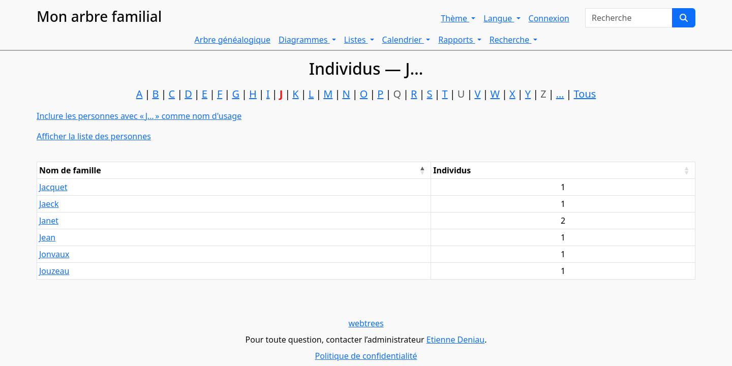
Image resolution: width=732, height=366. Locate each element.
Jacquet (53, 187)
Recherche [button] (511, 39)
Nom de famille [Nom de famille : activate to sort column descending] (70, 170)
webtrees (365, 323)
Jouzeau (54, 271)
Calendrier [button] (403, 39)
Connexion (549, 18)
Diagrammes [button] (304, 39)
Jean (47, 237)
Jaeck (49, 203)
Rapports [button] (456, 39)
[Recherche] (683, 17)
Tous (585, 94)
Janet (48, 220)
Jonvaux (54, 254)
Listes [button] (356, 39)
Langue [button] (498, 18)
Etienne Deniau (455, 339)
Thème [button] (455, 18)
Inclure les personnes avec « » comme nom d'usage (139, 115)
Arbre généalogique (232, 39)
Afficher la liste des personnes (94, 136)
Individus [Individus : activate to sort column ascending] (452, 170)
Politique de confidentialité (366, 355)
